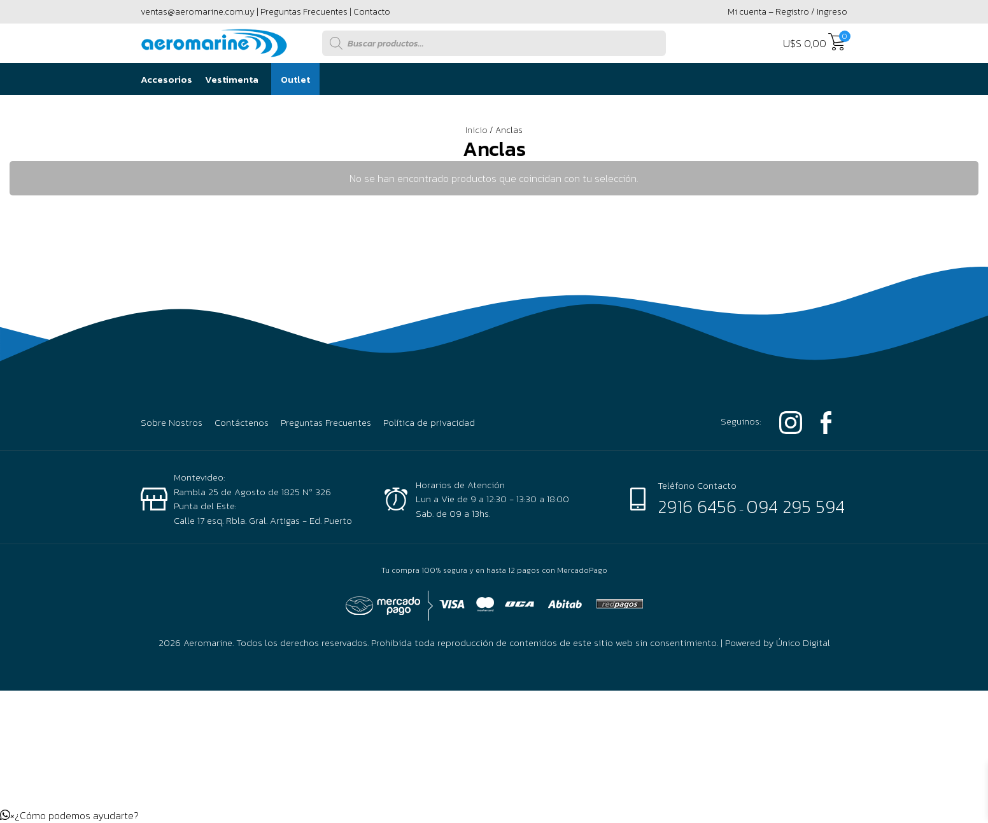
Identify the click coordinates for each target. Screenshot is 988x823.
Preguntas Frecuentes (304, 11)
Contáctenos (242, 423)
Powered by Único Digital (777, 642)
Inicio (476, 130)
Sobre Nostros (171, 423)
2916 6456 (697, 506)
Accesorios (166, 79)
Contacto (371, 11)
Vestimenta (231, 79)
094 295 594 (795, 506)
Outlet (295, 79)
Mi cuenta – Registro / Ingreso (787, 11)
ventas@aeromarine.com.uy (198, 11)
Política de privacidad (429, 423)
